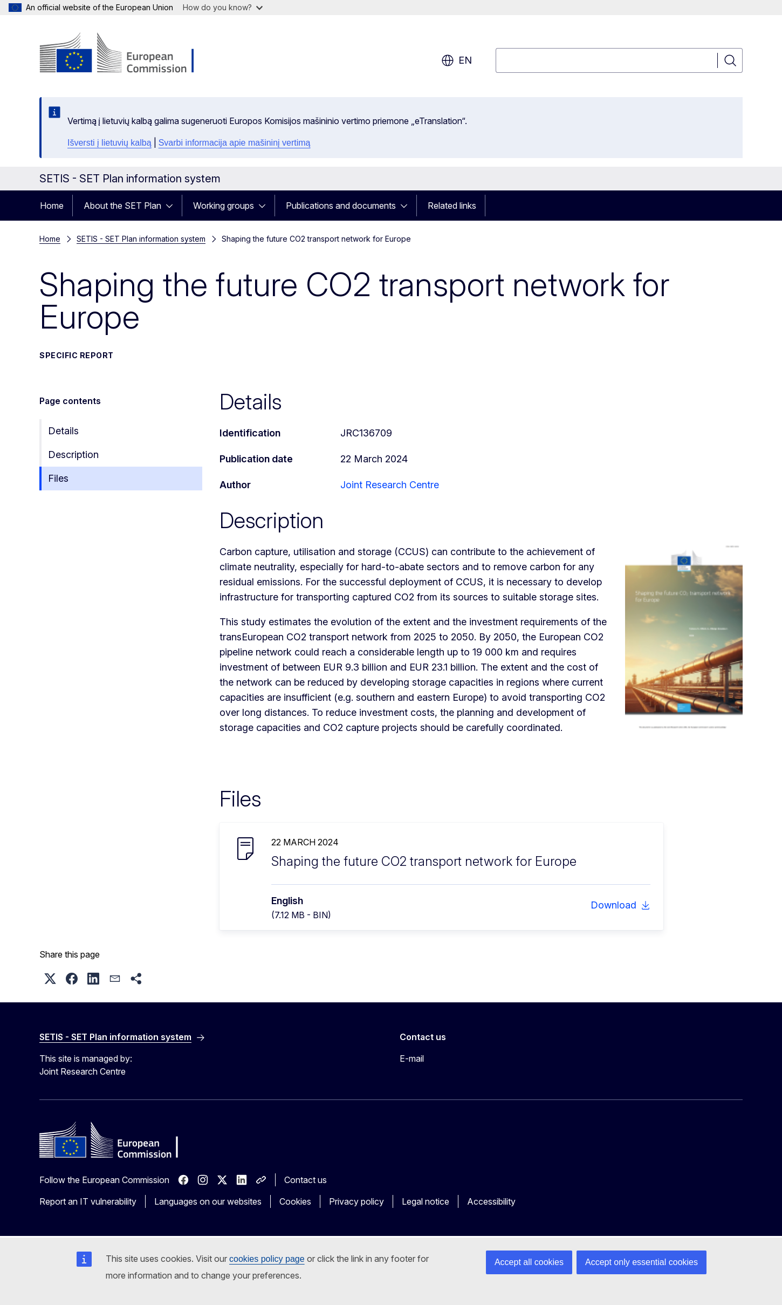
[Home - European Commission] (126, 54)
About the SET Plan (122, 205)
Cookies (295, 1201)
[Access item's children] (172, 205)
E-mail (412, 1058)
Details (63, 430)
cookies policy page (267, 1258)
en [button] (456, 60)
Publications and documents (341, 205)
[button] (50, 978)
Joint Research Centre (389, 484)
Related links (452, 205)
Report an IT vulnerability (87, 1201)
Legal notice (425, 1201)
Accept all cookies (529, 1262)
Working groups (223, 205)
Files (58, 478)
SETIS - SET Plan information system (141, 238)
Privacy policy (356, 1201)
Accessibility (491, 1201)
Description (73, 454)
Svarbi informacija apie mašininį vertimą (235, 142)
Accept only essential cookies (641, 1262)
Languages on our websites (208, 1201)
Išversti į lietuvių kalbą (109, 142)
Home (52, 205)
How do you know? (223, 7)
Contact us (305, 1179)
